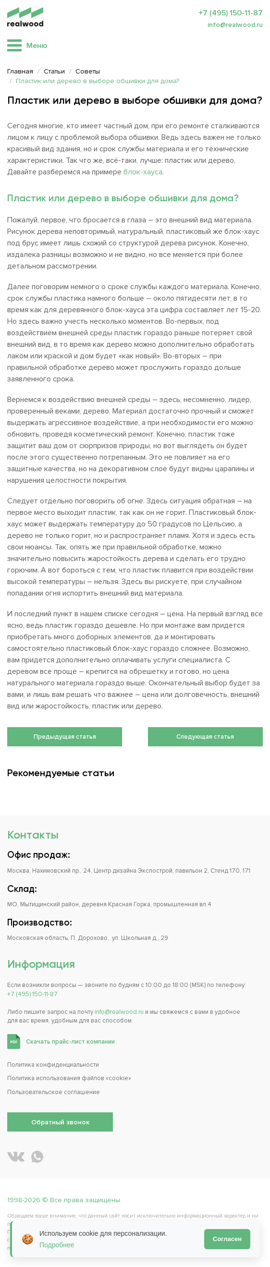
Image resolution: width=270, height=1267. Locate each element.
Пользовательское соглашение (53, 1092)
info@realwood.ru (235, 25)
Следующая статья (205, 737)
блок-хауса (142, 172)
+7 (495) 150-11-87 (230, 13)
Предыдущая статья (65, 737)
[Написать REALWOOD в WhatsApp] (37, 1156)
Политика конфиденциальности (53, 1065)
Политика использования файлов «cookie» (69, 1078)
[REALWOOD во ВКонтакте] (16, 1156)
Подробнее (56, 1245)
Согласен (227, 1239)
